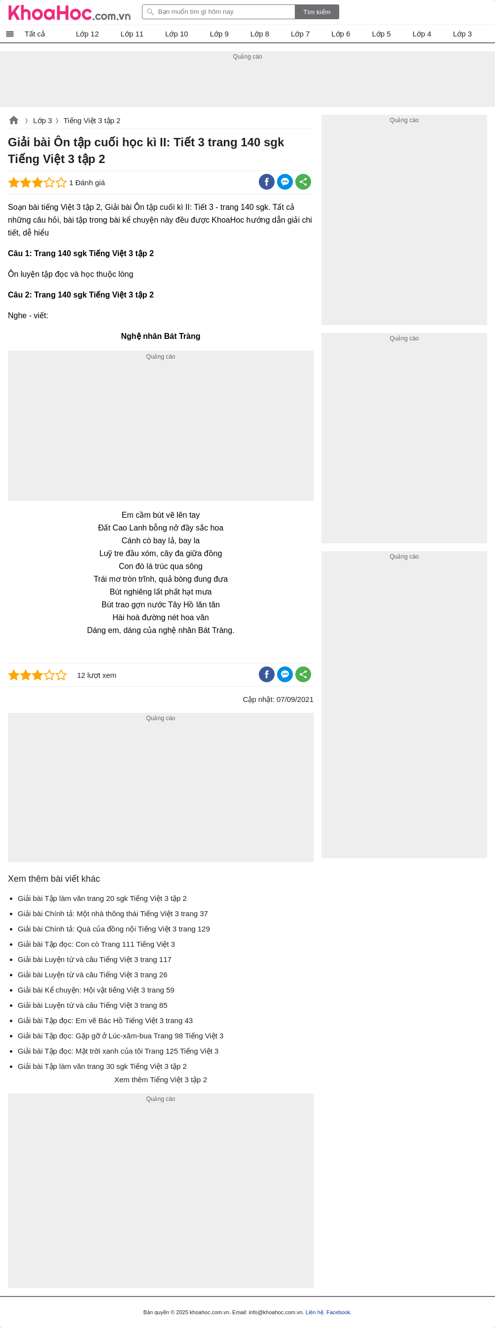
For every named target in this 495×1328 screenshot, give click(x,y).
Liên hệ (314, 1312)
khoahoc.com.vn (14, 121)
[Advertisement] (247, 85)
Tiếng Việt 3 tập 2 (92, 120)
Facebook (338, 1312)
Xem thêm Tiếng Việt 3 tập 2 (160, 1079)
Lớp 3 (42, 120)
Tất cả (35, 34)
